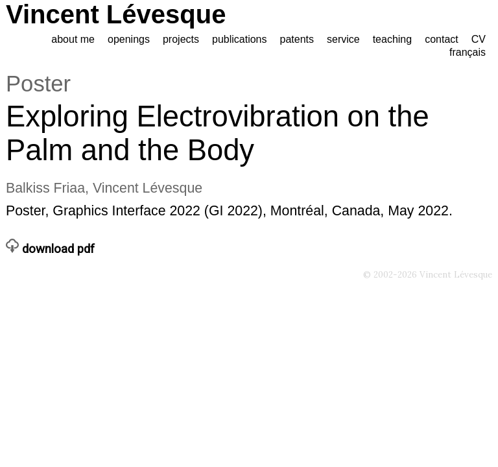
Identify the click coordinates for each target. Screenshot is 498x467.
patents (297, 39)
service (343, 39)
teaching (392, 39)
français (467, 52)
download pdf (50, 249)
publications (239, 39)
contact (441, 39)
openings (129, 39)
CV (478, 39)
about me (73, 39)
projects (181, 39)
